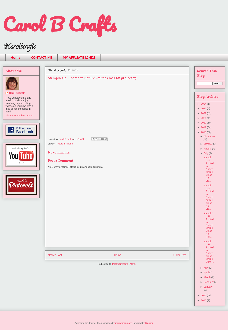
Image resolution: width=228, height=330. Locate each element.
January (208, 286)
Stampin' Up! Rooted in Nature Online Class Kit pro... (208, 169)
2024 (204, 103)
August (208, 148)
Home (16, 57)
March (207, 277)
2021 (204, 118)
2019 (204, 127)
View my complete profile (19, 115)
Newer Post (55, 255)
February (209, 282)
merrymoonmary (123, 323)
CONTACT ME (41, 57)
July (206, 153)
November (209, 136)
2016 (204, 300)
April (206, 272)
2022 (204, 113)
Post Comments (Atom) (124, 264)
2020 (204, 122)
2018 (204, 132)
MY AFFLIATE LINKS (79, 57)
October (208, 144)
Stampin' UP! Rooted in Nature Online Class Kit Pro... (208, 225)
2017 (204, 295)
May (206, 267)
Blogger (149, 323)
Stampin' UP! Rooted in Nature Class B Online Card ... (208, 251)
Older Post (179, 255)
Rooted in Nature (64, 143)
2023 (204, 108)
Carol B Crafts (59, 24)
